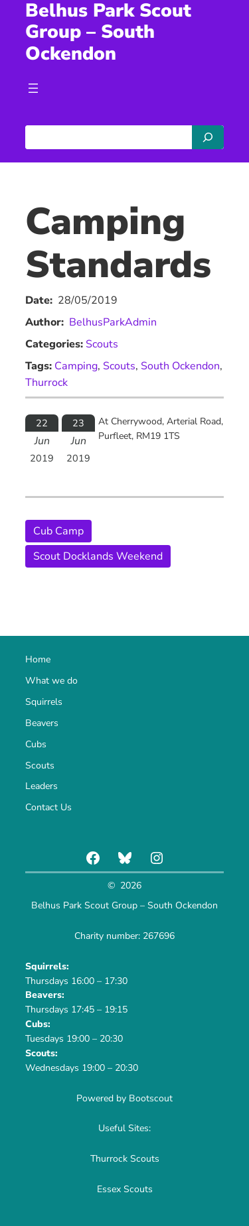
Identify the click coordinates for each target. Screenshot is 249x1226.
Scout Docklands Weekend (98, 556)
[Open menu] (33, 88)
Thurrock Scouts (124, 1158)
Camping (76, 366)
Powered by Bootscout (124, 1098)
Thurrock (46, 382)
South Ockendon (180, 366)
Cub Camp (58, 531)
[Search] (208, 137)
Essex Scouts (125, 1189)
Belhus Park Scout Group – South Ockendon (124, 905)
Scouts (102, 344)
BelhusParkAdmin (113, 322)
